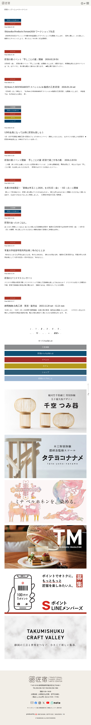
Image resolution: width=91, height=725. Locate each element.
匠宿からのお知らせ (46, 353)
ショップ (45, 372)
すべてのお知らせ (45, 341)
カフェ (45, 366)
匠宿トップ (8, 9)
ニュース (17, 9)
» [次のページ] (48, 333)
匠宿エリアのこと (45, 378)
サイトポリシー (31, 708)
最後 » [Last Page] (56, 333)
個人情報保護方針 (41, 708)
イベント (45, 360)
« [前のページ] (30, 329)
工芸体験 (45, 347)
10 (37, 333)
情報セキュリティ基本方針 (55, 708)
